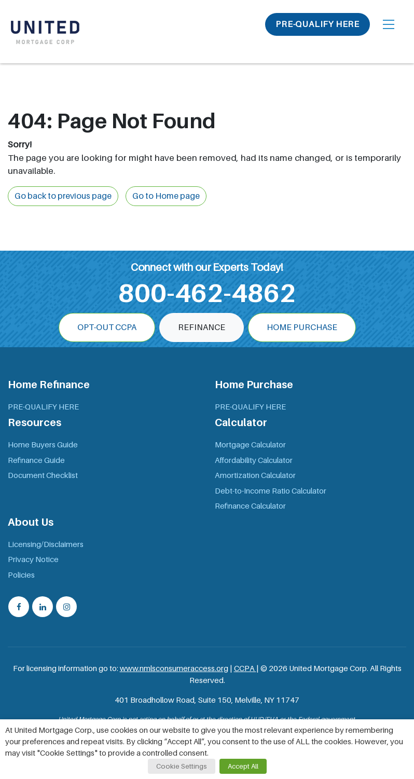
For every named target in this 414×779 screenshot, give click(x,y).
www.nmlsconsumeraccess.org (174, 668)
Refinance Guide (36, 460)
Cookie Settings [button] (181, 766)
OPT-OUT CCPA (106, 327)
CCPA (245, 668)
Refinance (201, 327)
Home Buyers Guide (43, 445)
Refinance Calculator (250, 506)
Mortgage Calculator (250, 445)
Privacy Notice (33, 559)
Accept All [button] (243, 766)
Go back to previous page (63, 196)
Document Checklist (43, 475)
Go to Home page (166, 196)
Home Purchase (302, 327)
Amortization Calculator (255, 475)
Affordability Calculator (254, 460)
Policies (21, 575)
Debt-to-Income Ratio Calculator (270, 491)
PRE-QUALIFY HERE (317, 24)
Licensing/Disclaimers (46, 544)
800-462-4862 (207, 293)
